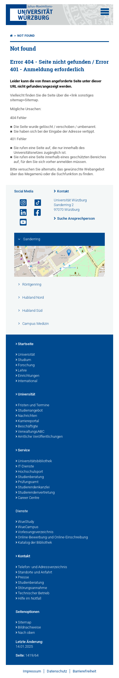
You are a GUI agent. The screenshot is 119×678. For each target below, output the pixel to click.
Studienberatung (30, 477)
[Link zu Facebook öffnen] (35, 212)
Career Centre (27, 498)
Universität (25, 354)
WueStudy (25, 521)
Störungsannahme (31, 588)
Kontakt (63, 191)
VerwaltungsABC (30, 431)
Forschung (25, 365)
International (26, 381)
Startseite (24, 344)
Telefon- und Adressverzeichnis (41, 567)
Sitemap (23, 622)
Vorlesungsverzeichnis (35, 532)
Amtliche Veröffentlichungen (39, 436)
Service (23, 450)
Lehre (21, 370)
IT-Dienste (25, 466)
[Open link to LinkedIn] (21, 212)
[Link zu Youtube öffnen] (21, 222)
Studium (23, 360)
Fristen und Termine (32, 405)
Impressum (32, 671)
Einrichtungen (27, 375)
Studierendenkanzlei (33, 487)
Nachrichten (26, 416)
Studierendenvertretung (35, 492)
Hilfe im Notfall (28, 598)
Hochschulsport (29, 471)
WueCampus (27, 527)
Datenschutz (57, 671)
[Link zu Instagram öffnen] (21, 203)
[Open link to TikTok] (35, 203)
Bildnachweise (28, 627)
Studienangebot (29, 410)
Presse (22, 577)
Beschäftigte (27, 426)
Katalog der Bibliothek (34, 542)
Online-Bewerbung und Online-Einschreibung (52, 537)
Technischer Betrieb (32, 593)
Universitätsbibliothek (34, 461)
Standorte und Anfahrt (34, 572)
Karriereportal (27, 421)
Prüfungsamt (27, 482)
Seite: (20, 655)
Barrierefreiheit (84, 671)
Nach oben (25, 632)
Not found (26, 36)
